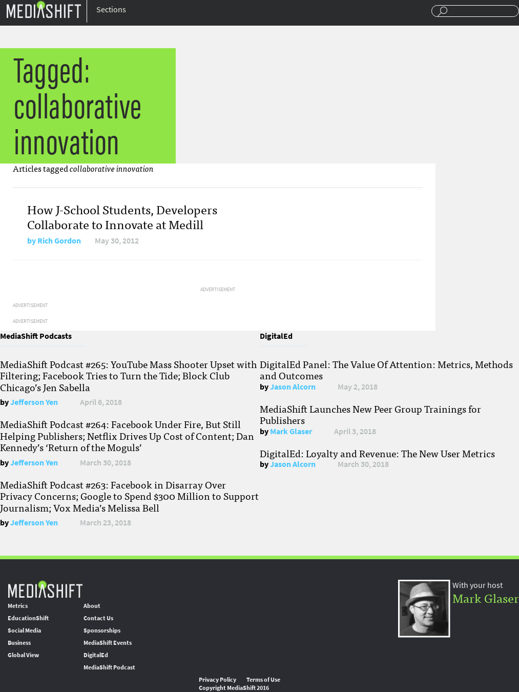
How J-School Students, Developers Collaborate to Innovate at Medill (122, 216)
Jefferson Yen (34, 402)
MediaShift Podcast (109, 667)
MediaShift (45, 589)
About (92, 606)
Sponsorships (102, 630)
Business (19, 643)
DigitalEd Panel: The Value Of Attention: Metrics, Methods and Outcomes (386, 369)
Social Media (24, 630)
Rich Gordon (59, 240)
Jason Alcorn (293, 386)
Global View (23, 655)
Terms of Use (263, 680)
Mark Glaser (291, 431)
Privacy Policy (217, 680)
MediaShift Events (108, 643)
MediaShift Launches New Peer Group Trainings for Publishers (370, 414)
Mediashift (43, 9)
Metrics (18, 606)
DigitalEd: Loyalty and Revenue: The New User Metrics (377, 453)
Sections (111, 9)
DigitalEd (96, 655)
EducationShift (28, 618)
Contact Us (98, 618)
